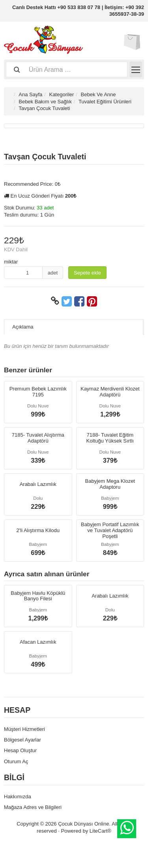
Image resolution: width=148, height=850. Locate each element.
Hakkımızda (17, 797)
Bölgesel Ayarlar (22, 740)
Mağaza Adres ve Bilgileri (33, 807)
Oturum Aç (16, 761)
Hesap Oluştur (20, 750)
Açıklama (22, 327)
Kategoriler (61, 94)
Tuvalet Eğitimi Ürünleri (105, 102)
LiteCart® (100, 831)
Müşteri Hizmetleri (24, 729)
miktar (11, 262)
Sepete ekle (87, 273)
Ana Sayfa (30, 94)
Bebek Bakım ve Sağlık (45, 102)
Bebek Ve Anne (98, 94)
